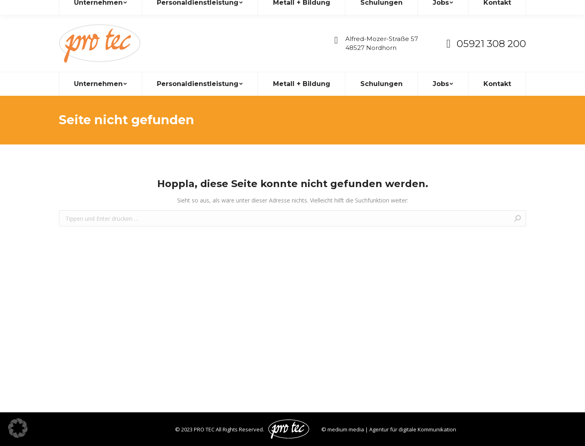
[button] (18, 428)
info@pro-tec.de (86, 7)
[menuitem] (100, 84)
